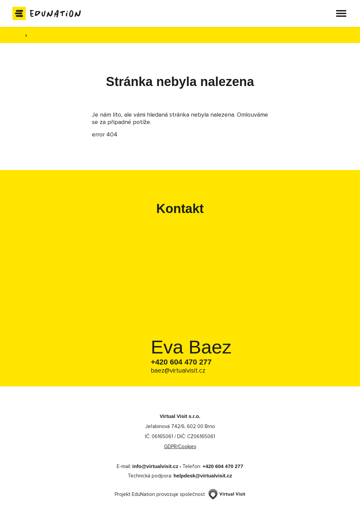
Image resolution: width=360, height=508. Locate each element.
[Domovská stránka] (49, 13)
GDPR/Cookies (180, 447)
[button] (338, 13)
